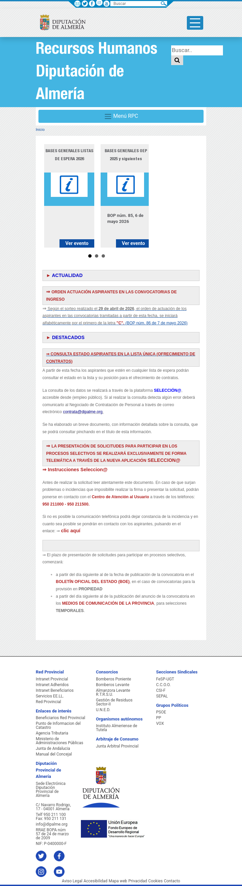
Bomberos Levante (112, 685)
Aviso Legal (72, 881)
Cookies (155, 881)
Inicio (40, 129)
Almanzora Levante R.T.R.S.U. (113, 692)
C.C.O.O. (163, 685)
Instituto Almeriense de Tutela (116, 728)
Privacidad (137, 881)
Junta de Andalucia (53, 749)
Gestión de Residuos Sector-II (114, 702)
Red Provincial (48, 702)
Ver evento (76, 243)
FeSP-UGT (165, 679)
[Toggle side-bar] (195, 23)
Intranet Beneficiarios (55, 690)
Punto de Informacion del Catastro (58, 725)
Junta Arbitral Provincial (117, 746)
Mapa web (118, 881)
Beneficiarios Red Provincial (60, 718)
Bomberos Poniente (113, 679)
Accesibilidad (95, 881)
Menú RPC (121, 116)
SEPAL (162, 696)
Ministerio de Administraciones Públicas (59, 741)
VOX (160, 723)
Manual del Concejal (54, 754)
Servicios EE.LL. (50, 696)
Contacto (172, 881)
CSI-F (160, 690)
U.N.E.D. (103, 710)
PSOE (161, 712)
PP (158, 718)
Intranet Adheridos (52, 685)
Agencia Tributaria (52, 733)
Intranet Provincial (52, 679)
